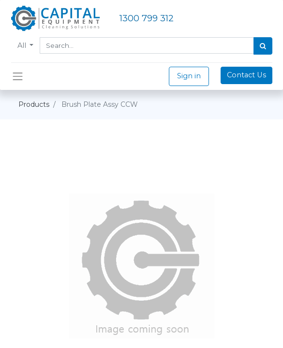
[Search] (262, 46)
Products (33, 104)
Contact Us (246, 75)
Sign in (189, 76)
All (22, 45)
